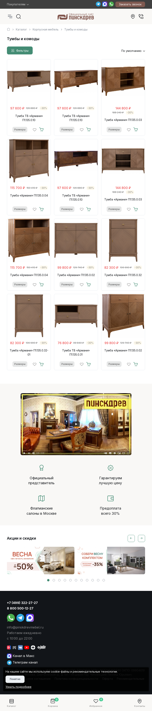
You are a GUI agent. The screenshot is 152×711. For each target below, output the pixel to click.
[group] (40, 560)
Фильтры (19, 50)
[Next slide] (141, 538)
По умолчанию (131, 50)
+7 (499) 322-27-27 (22, 603)
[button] (48, 580)
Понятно (15, 679)
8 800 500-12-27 (20, 608)
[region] (76, 27)
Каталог (21, 29)
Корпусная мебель (46, 29)
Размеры (20, 129)
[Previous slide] (131, 538)
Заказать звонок (130, 4)
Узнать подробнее (18, 686)
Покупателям (16, 4)
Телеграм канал (22, 662)
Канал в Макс (20, 656)
